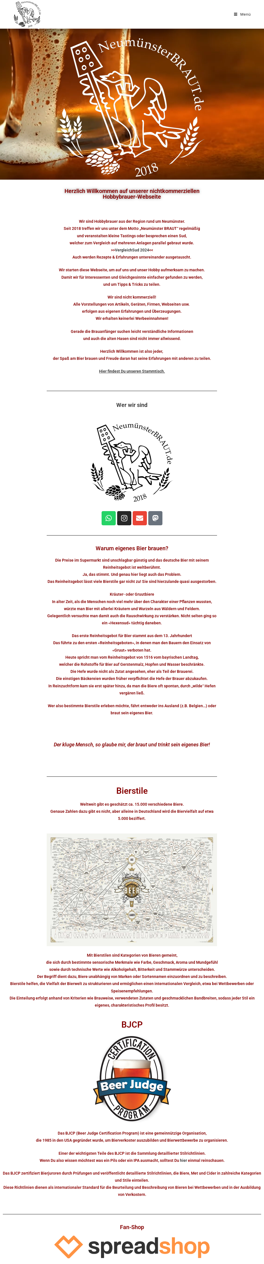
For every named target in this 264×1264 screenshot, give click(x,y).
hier (183, 1160)
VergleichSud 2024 (132, 250)
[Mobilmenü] (242, 14)
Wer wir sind (131, 405)
